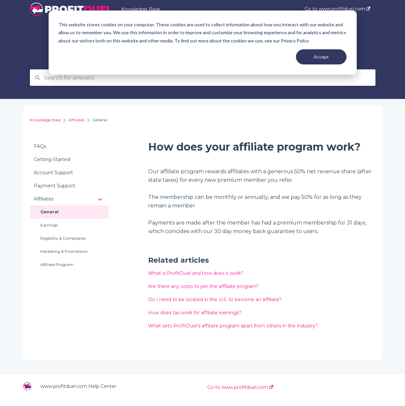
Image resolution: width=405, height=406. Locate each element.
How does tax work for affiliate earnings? (194, 313)
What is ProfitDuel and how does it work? (196, 273)
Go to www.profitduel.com (240, 387)
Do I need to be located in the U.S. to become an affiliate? (214, 299)
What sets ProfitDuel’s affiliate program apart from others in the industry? (233, 326)
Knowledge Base (140, 9)
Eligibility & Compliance (63, 238)
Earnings (48, 225)
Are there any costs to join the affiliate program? (203, 286)
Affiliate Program (57, 264)
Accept (321, 57)
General (49, 211)
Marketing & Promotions (63, 251)
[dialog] (203, 43)
